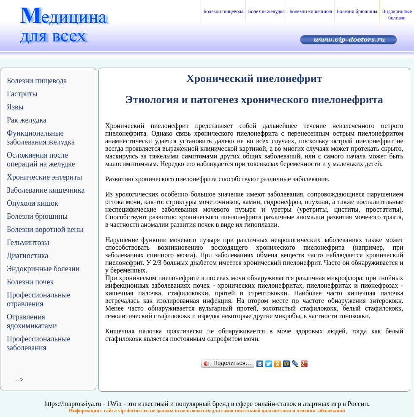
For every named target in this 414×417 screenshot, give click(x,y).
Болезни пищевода (223, 11)
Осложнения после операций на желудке (41, 159)
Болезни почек (30, 282)
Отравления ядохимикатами (32, 321)
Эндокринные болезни (397, 14)
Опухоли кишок (32, 203)
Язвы (15, 107)
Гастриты (22, 94)
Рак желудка (26, 120)
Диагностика (27, 255)
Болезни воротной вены (45, 229)
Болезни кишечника (310, 11)
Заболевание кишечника (45, 190)
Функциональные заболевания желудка (41, 137)
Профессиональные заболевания (38, 343)
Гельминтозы (28, 242)
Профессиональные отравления (38, 299)
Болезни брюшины (357, 11)
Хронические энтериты (44, 177)
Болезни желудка (266, 11)
